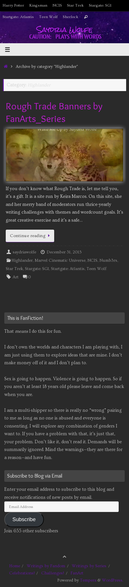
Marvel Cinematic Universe (60, 260)
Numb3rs (108, 260)
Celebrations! (22, 573)
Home (14, 566)
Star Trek (75, 5)
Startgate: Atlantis (18, 17)
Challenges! (52, 573)
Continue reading (31, 235)
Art (16, 277)
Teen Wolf (48, 17)
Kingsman (38, 5)
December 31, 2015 (64, 252)
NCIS (57, 5)
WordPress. (112, 580)
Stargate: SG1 (100, 5)
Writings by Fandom (46, 566)
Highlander (22, 260)
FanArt (77, 573)
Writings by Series (89, 566)
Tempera (88, 580)
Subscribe (24, 519)
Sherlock (70, 17)
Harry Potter (13, 5)
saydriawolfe (24, 252)
